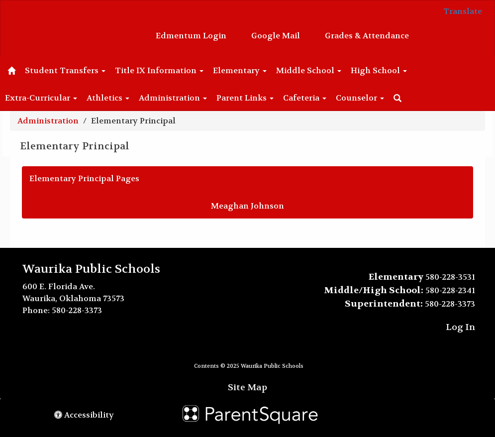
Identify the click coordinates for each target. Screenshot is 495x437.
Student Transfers (65, 70)
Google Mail (275, 35)
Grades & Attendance (367, 35)
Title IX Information (159, 70)
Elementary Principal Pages (84, 178)
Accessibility (84, 415)
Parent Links (245, 98)
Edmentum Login (191, 35)
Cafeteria (304, 98)
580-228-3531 (450, 277)
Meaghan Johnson (247, 206)
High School (379, 70)
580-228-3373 (77, 310)
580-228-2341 (450, 290)
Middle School (308, 70)
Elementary (240, 70)
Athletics (108, 98)
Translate (462, 11)
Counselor (360, 98)
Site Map (247, 387)
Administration (173, 98)
